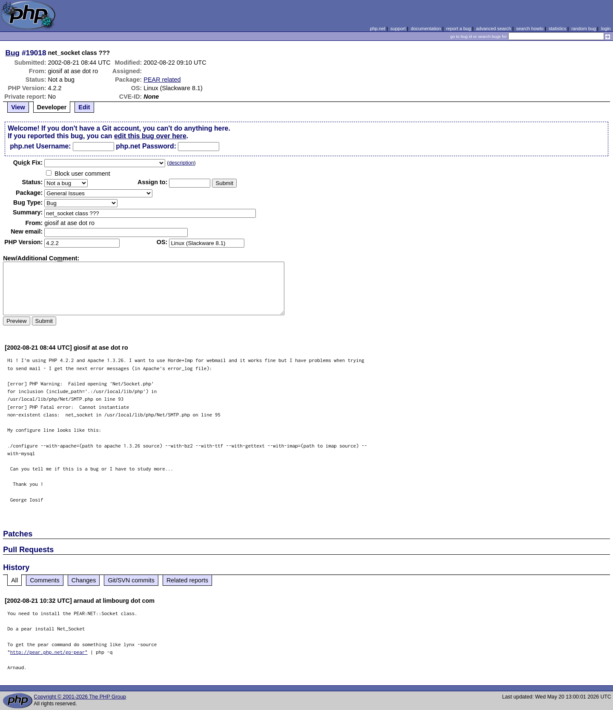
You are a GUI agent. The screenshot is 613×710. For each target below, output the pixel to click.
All (14, 580)
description (181, 163)
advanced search (493, 28)
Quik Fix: (28, 162)
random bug (583, 28)
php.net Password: (146, 146)
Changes (84, 580)
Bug (13, 52)
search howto (529, 28)
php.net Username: (40, 146)
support (398, 28)
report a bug (458, 28)
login (606, 28)
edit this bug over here (150, 136)
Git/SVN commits (131, 580)
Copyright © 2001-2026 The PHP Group (80, 697)
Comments (45, 580)
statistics (557, 28)
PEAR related (161, 79)
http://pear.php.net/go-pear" (49, 652)
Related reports (187, 580)
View (18, 107)
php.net (377, 28)
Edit (84, 107)
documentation (426, 28)
